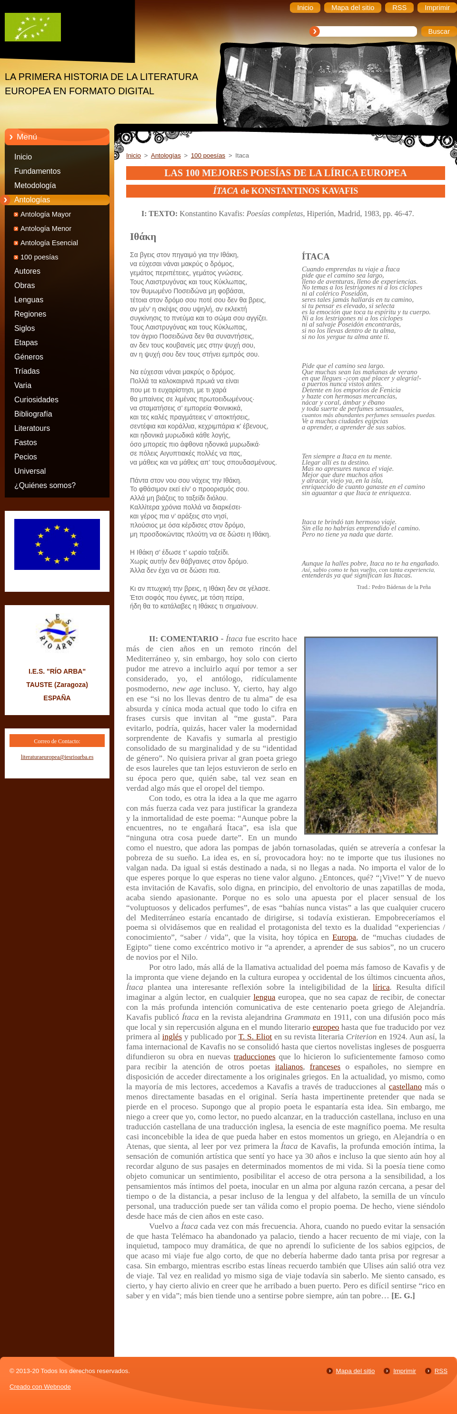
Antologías (32, 200)
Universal (30, 471)
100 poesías (39, 257)
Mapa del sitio (355, 1370)
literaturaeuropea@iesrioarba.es (57, 757)
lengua (264, 997)
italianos (289, 1066)
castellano (405, 1086)
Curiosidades (36, 400)
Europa (344, 937)
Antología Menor (45, 228)
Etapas (26, 343)
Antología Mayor (45, 214)
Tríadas (27, 371)
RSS (441, 1370)
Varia (22, 385)
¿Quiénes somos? (45, 485)
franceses (325, 1066)
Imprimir (404, 1370)
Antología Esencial (49, 243)
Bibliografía (33, 414)
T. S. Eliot (255, 1036)
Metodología (35, 185)
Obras (24, 285)
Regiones (30, 314)
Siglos (24, 328)
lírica (381, 987)
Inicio (23, 157)
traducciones (255, 1056)
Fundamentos (37, 171)
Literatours (32, 428)
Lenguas (28, 300)
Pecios (25, 457)
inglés (172, 1036)
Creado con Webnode (40, 1386)
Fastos (25, 442)
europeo (326, 1027)
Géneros (28, 357)
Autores (27, 271)
